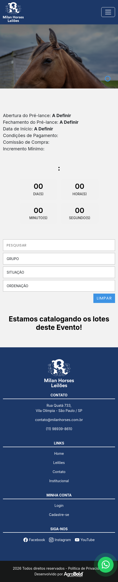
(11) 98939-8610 (59, 429)
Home (59, 453)
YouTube (85, 539)
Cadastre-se (59, 514)
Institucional (59, 481)
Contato (58, 472)
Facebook (34, 539)
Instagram (60, 539)
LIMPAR (104, 298)
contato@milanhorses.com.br (59, 420)
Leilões (59, 462)
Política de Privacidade (86, 568)
